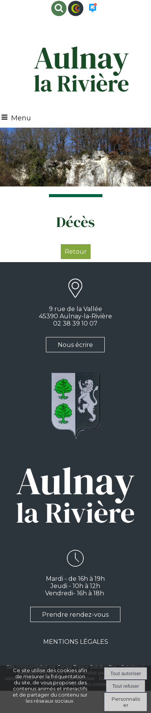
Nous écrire (75, 344)
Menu (21, 118)
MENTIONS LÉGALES (75, 641)
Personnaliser (126, 702)
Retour (76, 251)
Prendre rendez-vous (75, 614)
